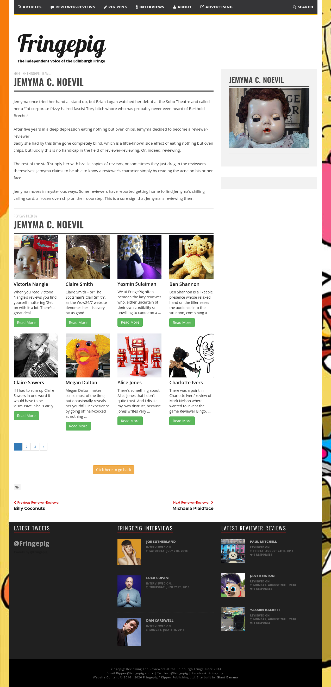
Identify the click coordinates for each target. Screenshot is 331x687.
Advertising (216, 6)
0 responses (261, 554)
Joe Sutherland (161, 541)
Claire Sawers (29, 382)
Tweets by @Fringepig (30, 552)
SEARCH (303, 6)
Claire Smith (79, 284)
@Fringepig (179, 673)
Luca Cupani (158, 577)
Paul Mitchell (263, 541)
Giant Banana (227, 677)
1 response (260, 623)
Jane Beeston (262, 575)
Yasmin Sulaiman (136, 284)
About (182, 6)
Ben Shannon (184, 284)
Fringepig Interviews (145, 528)
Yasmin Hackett (265, 609)
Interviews (150, 6)
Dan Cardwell (159, 620)
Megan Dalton (81, 382)
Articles (30, 6)
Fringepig (216, 673)
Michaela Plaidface (193, 508)
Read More (26, 322)
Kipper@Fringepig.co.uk (134, 673)
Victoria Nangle (31, 284)
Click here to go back (113, 469)
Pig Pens (115, 6)
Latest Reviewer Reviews (253, 528)
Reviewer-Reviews (73, 6)
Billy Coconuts (29, 508)
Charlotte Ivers (186, 382)
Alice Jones (129, 382)
